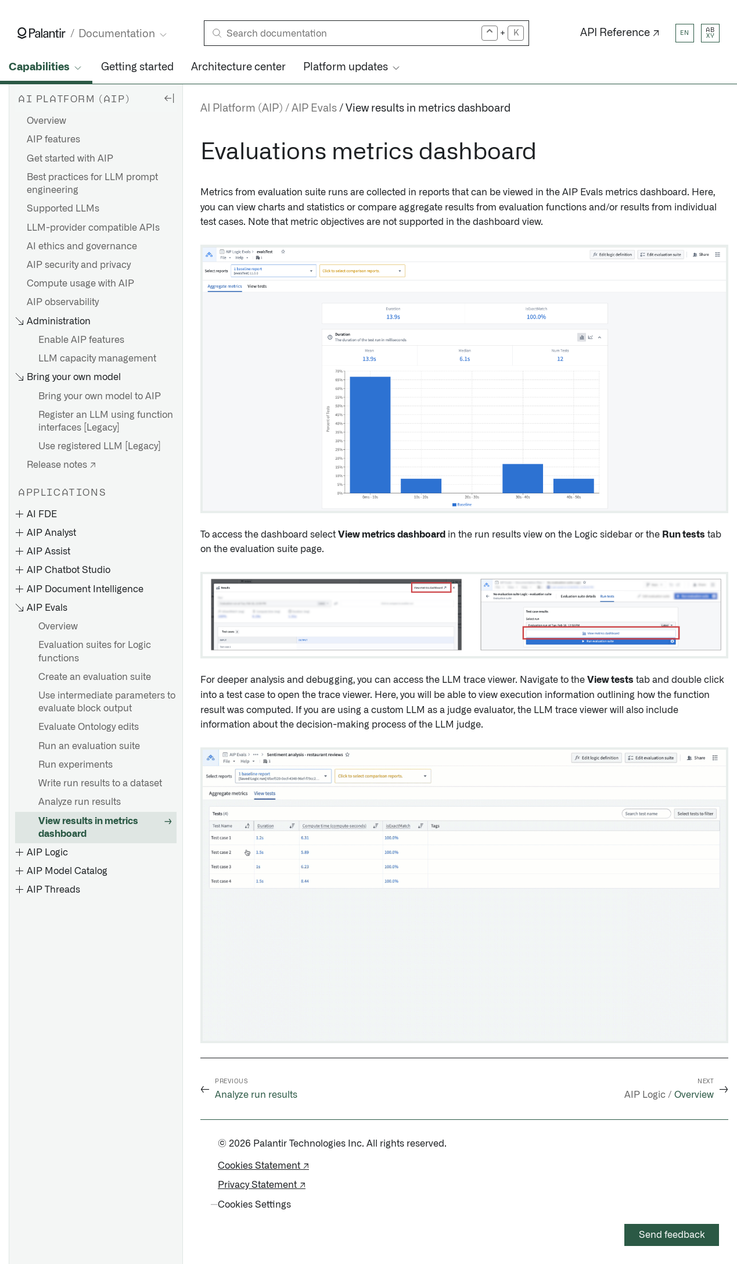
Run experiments (75, 764)
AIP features (53, 139)
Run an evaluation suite (89, 746)
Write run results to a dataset (100, 783)
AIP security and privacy (79, 265)
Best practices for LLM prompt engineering (92, 184)
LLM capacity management (97, 358)
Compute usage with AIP (80, 283)
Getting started (137, 67)
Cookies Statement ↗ (263, 1165)
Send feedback (672, 1235)
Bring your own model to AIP (99, 396)
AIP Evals (314, 108)
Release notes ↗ (61, 465)
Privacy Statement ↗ (261, 1185)
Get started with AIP (70, 158)
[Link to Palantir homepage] (41, 33)
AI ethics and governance (82, 246)
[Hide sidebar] (169, 98)
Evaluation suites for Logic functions (94, 651)
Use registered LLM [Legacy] (99, 446)
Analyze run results (79, 802)
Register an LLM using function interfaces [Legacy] (105, 421)
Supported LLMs (63, 208)
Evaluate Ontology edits (88, 727)
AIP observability (63, 302)
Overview (46, 121)
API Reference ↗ (620, 33)
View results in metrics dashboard (88, 828)
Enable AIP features (81, 340)
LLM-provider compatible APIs (93, 227)
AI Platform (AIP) (241, 108)
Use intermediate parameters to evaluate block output (106, 702)
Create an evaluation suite (94, 677)
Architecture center (238, 67)
